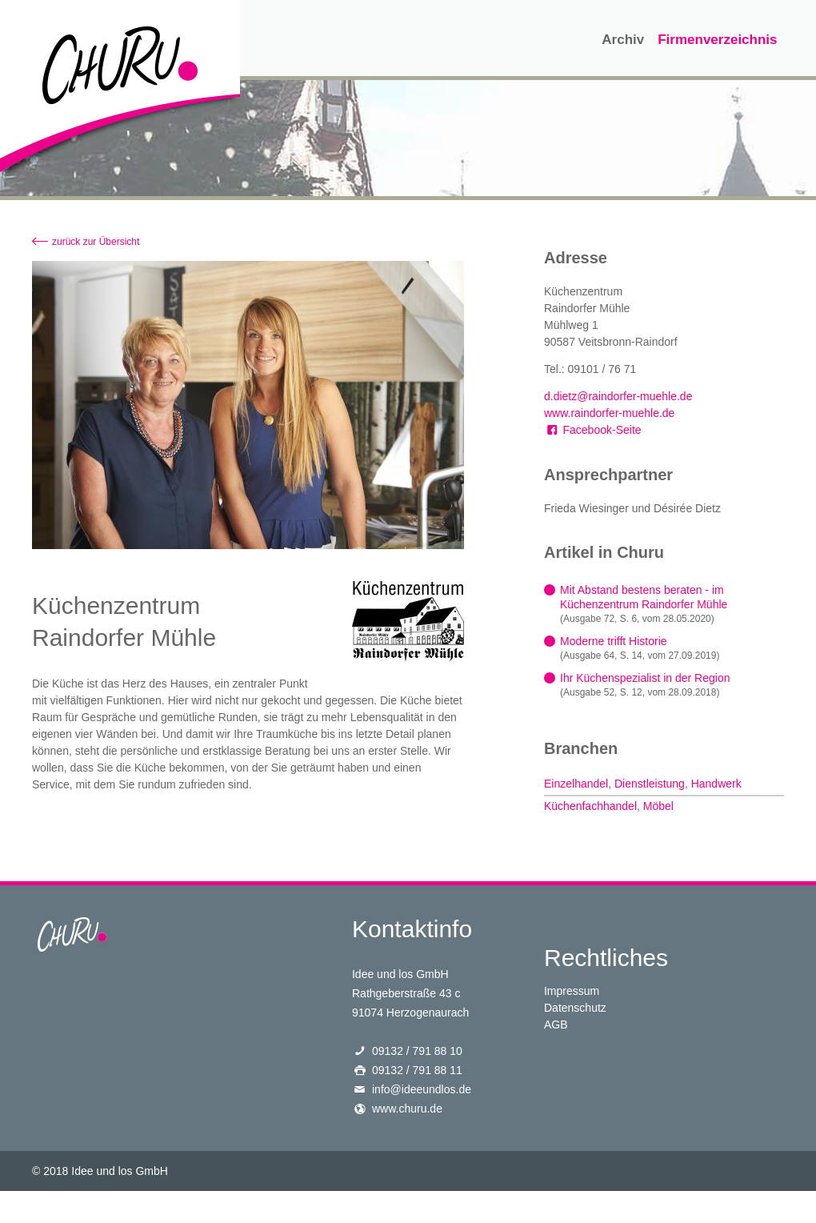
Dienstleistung (649, 783)
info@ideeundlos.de (421, 1089)
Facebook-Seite (593, 429)
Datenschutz (575, 1007)
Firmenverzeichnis (717, 39)
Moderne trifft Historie (613, 641)
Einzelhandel (576, 783)
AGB (556, 1024)
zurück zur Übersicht (95, 241)
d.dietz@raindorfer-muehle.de (618, 396)
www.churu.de (407, 1108)
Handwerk (716, 783)
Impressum (571, 990)
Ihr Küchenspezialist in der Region (645, 678)
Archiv (623, 39)
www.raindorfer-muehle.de (609, 413)
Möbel (658, 806)
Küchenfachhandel (590, 806)
